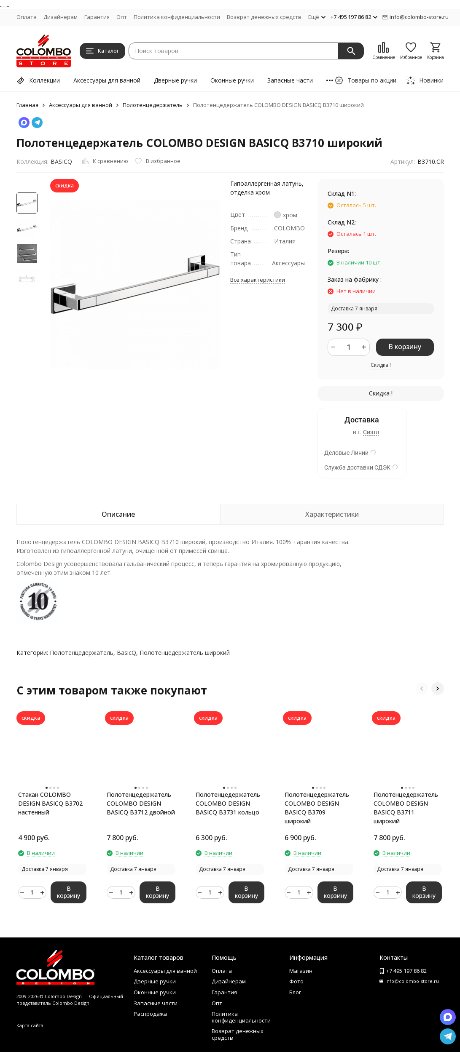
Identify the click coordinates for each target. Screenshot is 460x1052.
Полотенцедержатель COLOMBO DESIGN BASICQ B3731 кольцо (228, 803)
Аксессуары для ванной (106, 80)
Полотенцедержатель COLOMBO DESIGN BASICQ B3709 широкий (317, 807)
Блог (295, 992)
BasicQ (126, 653)
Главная (27, 105)
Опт (121, 17)
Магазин (300, 971)
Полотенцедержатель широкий (185, 653)
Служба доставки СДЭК (357, 467)
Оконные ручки (232, 80)
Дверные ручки (175, 80)
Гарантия (97, 17)
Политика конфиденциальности (177, 17)
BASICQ (61, 162)
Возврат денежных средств (264, 17)
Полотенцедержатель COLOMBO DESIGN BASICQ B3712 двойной (141, 803)
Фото (296, 981)
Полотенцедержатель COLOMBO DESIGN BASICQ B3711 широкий (406, 807)
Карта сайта (29, 1025)
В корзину (404, 346)
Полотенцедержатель (153, 105)
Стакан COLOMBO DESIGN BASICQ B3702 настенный (50, 803)
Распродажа (150, 1013)
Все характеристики (257, 279)
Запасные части (290, 80)
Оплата (26, 17)
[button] (421, 688)
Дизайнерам (60, 17)
